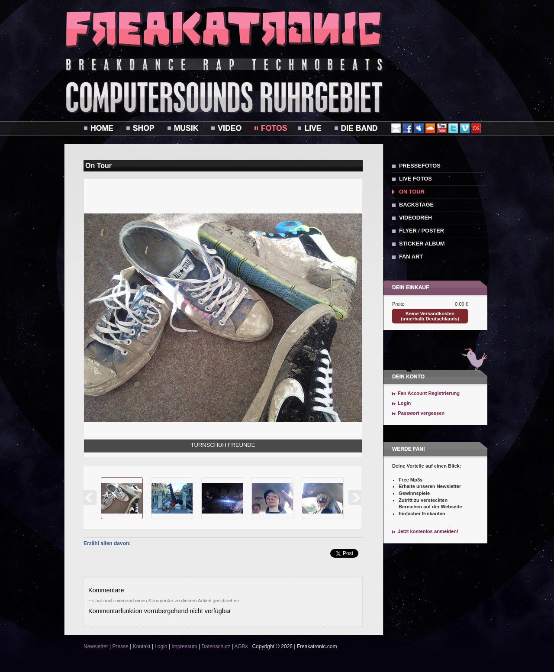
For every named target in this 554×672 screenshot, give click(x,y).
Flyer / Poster (421, 230)
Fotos (274, 128)
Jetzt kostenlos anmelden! (428, 531)
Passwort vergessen (421, 413)
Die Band (359, 128)
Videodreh (415, 217)
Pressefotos (420, 165)
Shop (144, 128)
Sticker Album (421, 243)
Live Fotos (415, 178)
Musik (186, 128)
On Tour (412, 191)
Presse (120, 646)
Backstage (416, 204)
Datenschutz (215, 646)
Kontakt (142, 646)
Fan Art (411, 256)
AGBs (241, 646)
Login (404, 403)
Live (312, 128)
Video (230, 128)
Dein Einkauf (410, 287)
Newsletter (96, 646)
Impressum (184, 646)
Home (101, 128)
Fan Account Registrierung (429, 393)
